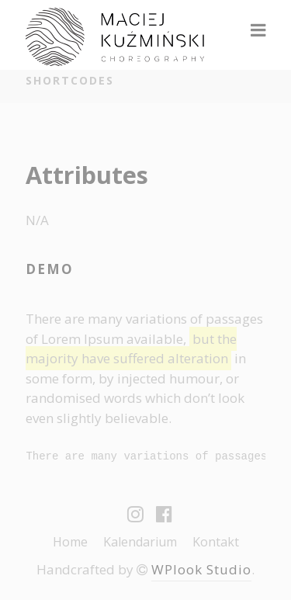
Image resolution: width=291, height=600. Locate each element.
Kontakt (215, 541)
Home (70, 541)
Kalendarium (140, 541)
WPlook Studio (201, 569)
